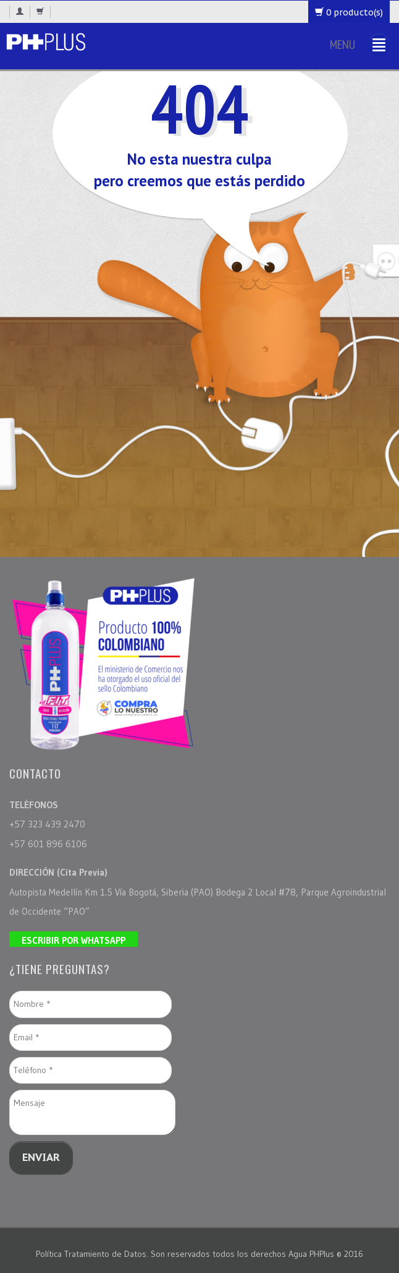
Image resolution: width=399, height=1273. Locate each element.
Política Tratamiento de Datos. (93, 1253)
